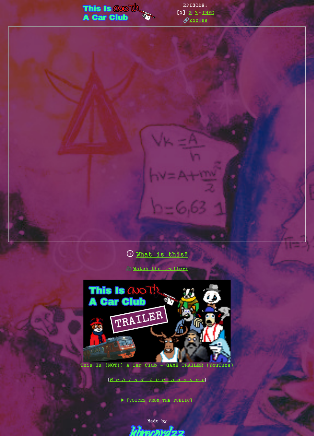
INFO (208, 13)
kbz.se (198, 21)
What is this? (162, 255)
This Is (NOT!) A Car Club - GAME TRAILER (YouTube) (157, 363)
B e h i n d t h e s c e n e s (157, 380)
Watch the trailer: (160, 269)
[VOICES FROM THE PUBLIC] (159, 400)
